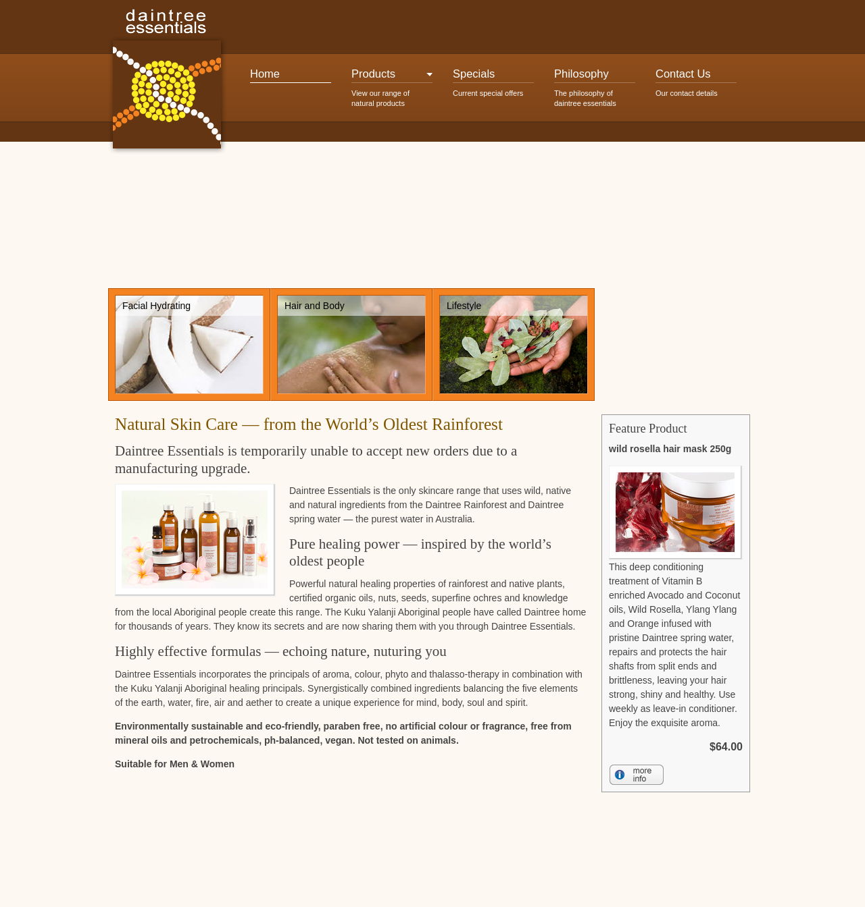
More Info (636, 775)
